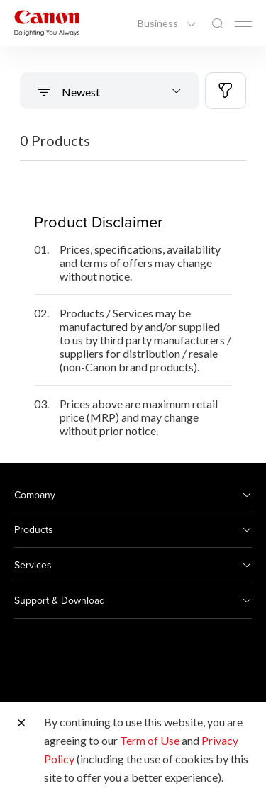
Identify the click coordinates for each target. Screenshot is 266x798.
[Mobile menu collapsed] (243, 24)
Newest (80, 92)
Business (159, 23)
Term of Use (149, 740)
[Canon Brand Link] (46, 23)
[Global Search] (217, 24)
